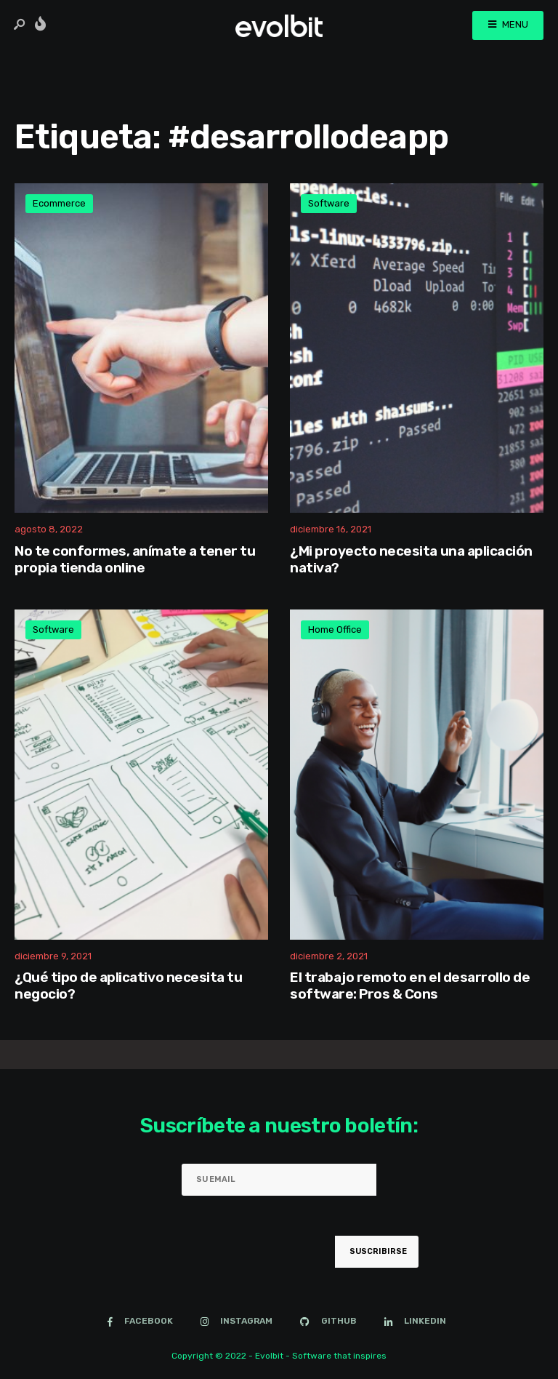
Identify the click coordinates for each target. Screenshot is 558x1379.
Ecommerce (59, 203)
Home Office (335, 629)
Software (328, 203)
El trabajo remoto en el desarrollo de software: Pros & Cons (410, 986)
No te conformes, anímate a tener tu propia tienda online (135, 559)
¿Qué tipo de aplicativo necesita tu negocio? (128, 986)
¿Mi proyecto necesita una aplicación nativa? (411, 559)
